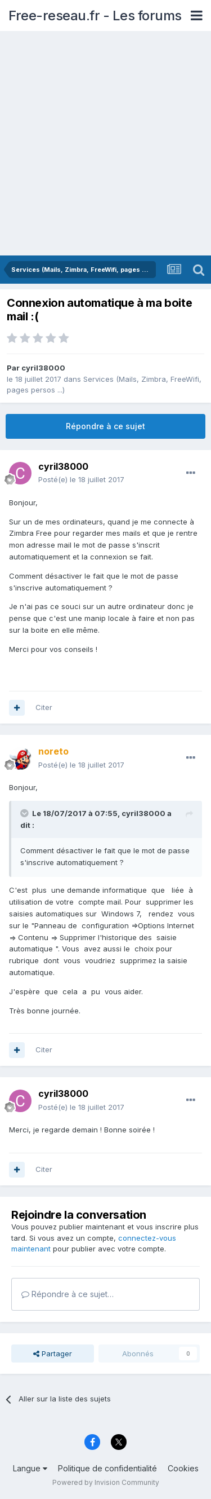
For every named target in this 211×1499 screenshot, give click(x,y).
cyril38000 (43, 367)
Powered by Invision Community (105, 1482)
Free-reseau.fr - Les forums (95, 15)
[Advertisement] (105, 144)
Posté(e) (81, 479)
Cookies (183, 1468)
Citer (43, 707)
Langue (30, 1468)
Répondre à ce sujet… (67, 1294)
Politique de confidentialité (107, 1468)
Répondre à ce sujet (105, 426)
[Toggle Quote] (25, 813)
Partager (52, 1353)
